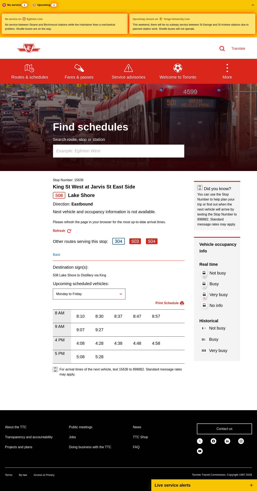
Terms (8, 474)
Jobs (72, 437)
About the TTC (16, 427)
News (137, 427)
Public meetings (80, 427)
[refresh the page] (62, 231)
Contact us (224, 429)
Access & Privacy (44, 474)
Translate (238, 48)
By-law (23, 474)
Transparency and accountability (29, 437)
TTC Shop (140, 437)
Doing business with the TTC (90, 447)
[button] (128, 18)
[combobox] (118, 151)
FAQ (136, 447)
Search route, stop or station (79, 139)
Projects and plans (18, 447)
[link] (200, 441)
